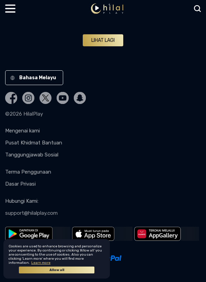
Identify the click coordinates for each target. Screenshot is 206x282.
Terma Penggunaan (28, 172)
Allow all (56, 270)
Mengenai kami (22, 131)
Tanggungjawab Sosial (31, 155)
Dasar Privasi (20, 184)
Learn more (40, 263)
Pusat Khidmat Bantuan (33, 143)
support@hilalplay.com (31, 213)
